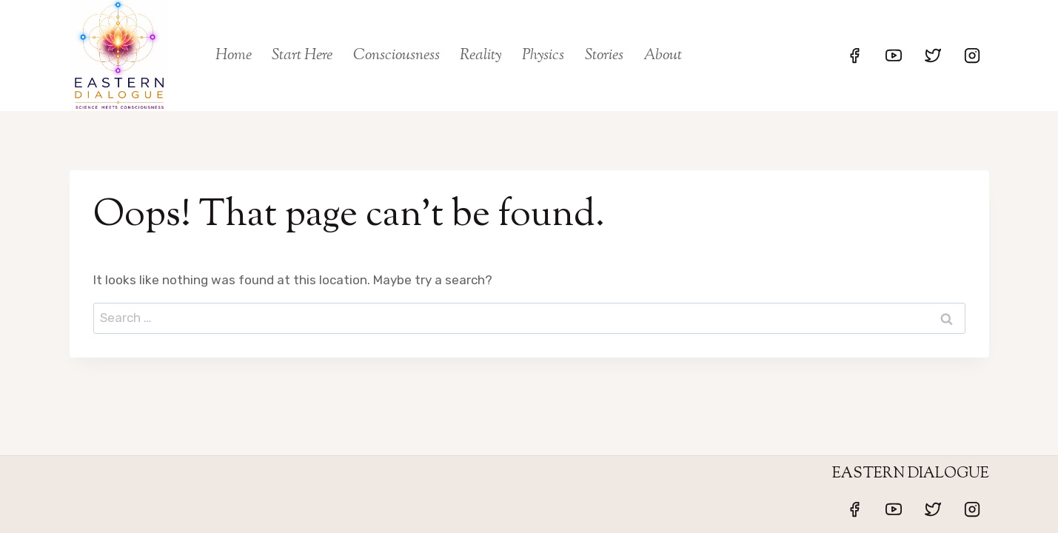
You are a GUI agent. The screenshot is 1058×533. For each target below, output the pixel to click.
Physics (543, 55)
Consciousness (396, 55)
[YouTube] (893, 55)
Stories (604, 55)
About (662, 55)
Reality (481, 55)
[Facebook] (854, 55)
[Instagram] (972, 55)
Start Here (302, 55)
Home (233, 55)
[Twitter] (933, 55)
